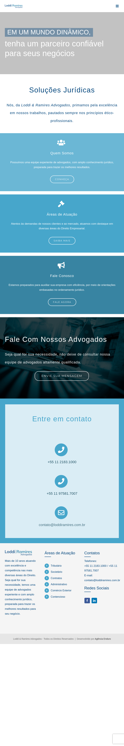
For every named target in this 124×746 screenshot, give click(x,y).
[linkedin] (94, 600)
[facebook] (87, 600)
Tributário (56, 565)
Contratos (56, 578)
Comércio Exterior (61, 590)
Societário (56, 571)
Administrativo (59, 584)
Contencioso (58, 596)
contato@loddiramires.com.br (62, 524)
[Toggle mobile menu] (117, 6)
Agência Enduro (103, 639)
